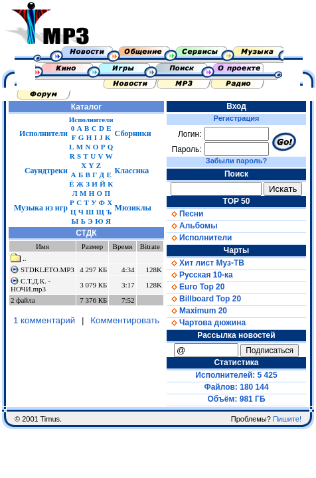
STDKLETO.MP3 (47, 270)
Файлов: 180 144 (236, 387)
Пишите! (287, 419)
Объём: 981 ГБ (237, 399)
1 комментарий (44, 320)
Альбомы (192, 225)
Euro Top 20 (195, 286)
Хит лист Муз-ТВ (205, 263)
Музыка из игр (41, 207)
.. (19, 258)
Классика (132, 170)
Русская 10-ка (200, 274)
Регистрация (237, 118)
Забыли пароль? (236, 161)
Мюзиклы (133, 207)
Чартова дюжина (206, 322)
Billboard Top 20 (204, 298)
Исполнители (43, 133)
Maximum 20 (197, 310)
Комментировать (124, 320)
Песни (185, 213)
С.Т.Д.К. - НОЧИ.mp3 (30, 285)
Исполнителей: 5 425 (236, 375)
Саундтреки (46, 170)
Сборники (133, 133)
